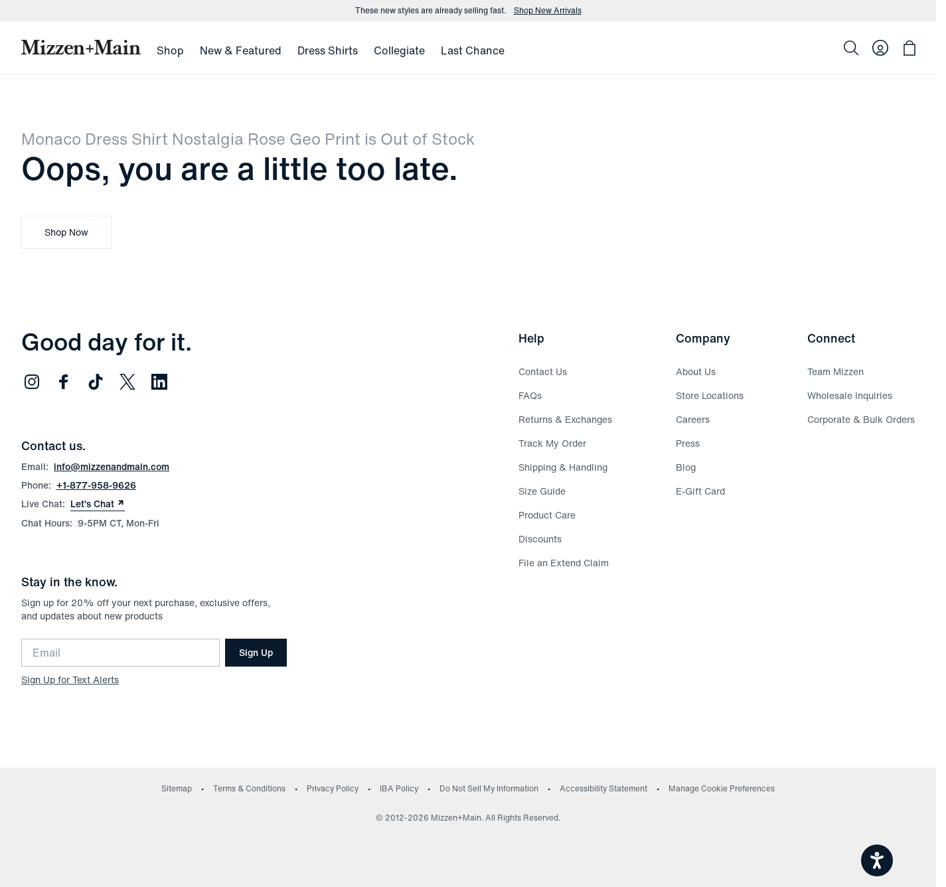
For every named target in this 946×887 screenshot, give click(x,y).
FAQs (530, 395)
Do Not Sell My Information (488, 788)
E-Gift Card (700, 491)
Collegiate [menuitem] (399, 50)
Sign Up (256, 652)
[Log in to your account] (880, 47)
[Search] (851, 47)
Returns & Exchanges (565, 419)
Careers (693, 419)
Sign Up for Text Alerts (70, 679)
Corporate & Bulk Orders (861, 419)
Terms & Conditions (249, 788)
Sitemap (176, 788)
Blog (686, 467)
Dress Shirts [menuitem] (327, 50)
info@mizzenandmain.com (111, 466)
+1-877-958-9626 (96, 485)
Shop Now (66, 232)
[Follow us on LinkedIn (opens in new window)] (159, 381)
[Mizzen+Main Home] (81, 47)
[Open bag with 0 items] (909, 47)
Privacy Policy (332, 788)
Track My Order (552, 443)
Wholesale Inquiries (849, 395)
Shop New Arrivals (548, 10)
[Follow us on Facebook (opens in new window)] (63, 381)
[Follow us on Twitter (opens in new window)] (127, 381)
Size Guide (542, 491)
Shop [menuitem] (170, 50)
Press (688, 443)
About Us (696, 371)
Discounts (540, 539)
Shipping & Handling (562, 467)
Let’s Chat (97, 504)
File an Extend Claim (563, 563)
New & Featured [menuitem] (240, 50)
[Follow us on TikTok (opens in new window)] (95, 381)
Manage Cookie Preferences (722, 788)
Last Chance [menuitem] (473, 50)
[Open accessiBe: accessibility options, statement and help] (877, 860)
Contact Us (542, 371)
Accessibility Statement (603, 788)
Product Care (547, 515)
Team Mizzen (835, 371)
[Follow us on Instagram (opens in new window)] (31, 381)
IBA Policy (399, 788)
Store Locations (710, 395)
